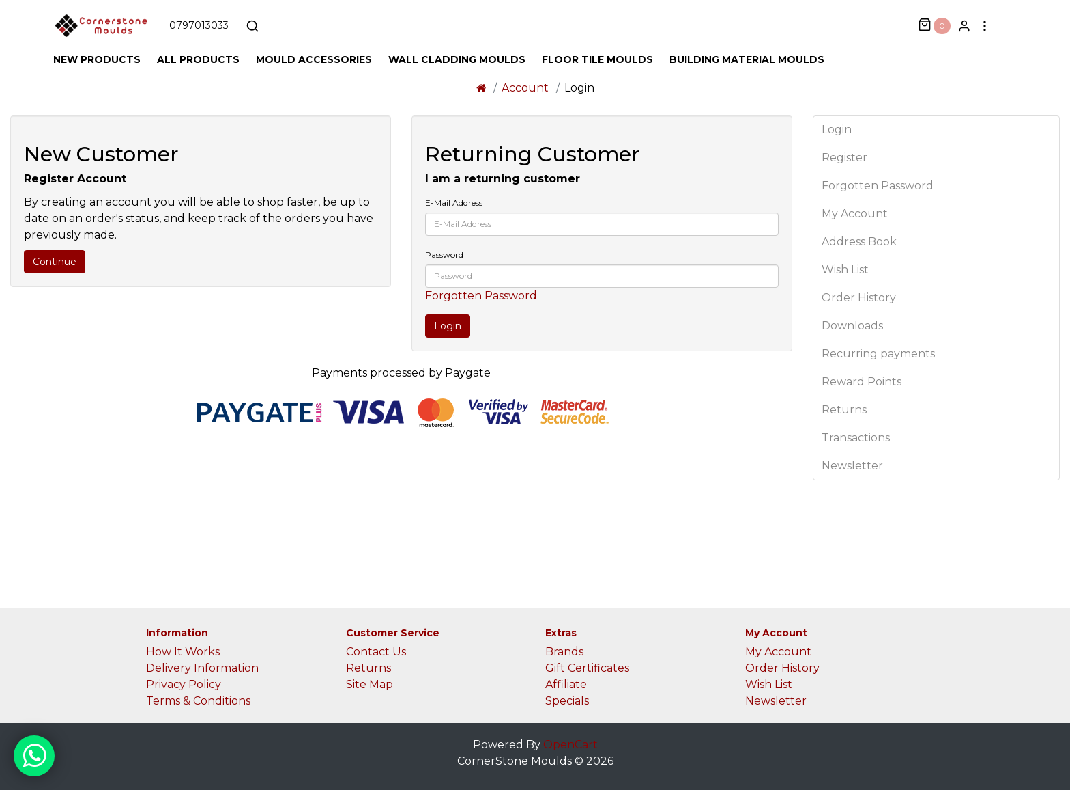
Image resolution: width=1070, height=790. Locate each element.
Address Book (859, 241)
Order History (859, 297)
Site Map (369, 684)
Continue (54, 262)
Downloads (852, 325)
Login (837, 129)
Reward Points (861, 381)
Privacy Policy (183, 684)
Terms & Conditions (198, 700)
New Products (97, 59)
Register (844, 157)
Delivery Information (202, 668)
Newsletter (852, 465)
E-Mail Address (453, 203)
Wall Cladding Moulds (456, 59)
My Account (855, 213)
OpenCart (570, 744)
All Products (198, 59)
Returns (844, 409)
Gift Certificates (587, 668)
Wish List (845, 269)
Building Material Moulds (746, 59)
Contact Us (376, 651)
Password (444, 254)
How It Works (183, 651)
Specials (567, 700)
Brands (564, 651)
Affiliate (566, 684)
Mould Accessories (314, 59)
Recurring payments (878, 353)
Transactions (856, 437)
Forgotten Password (481, 295)
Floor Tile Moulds (597, 59)
